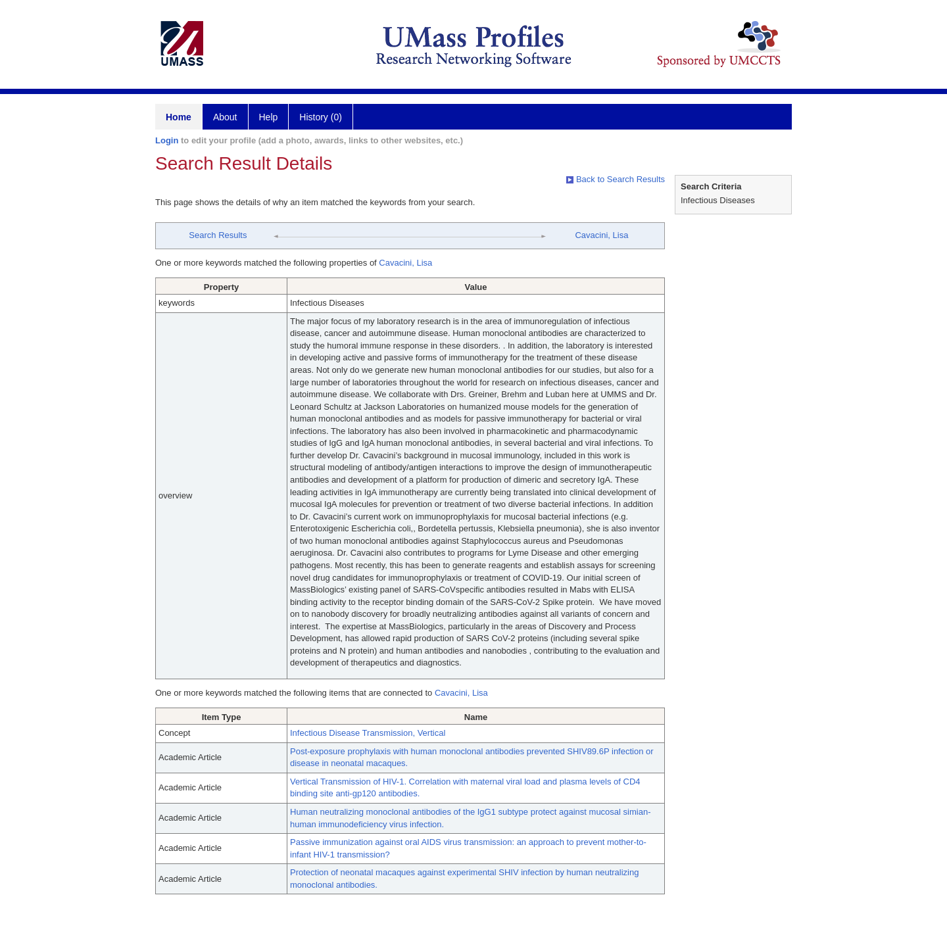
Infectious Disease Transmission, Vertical (367, 733)
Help (268, 117)
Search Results (218, 235)
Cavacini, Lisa (601, 235)
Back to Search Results (615, 179)
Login (166, 140)
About (225, 117)
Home (178, 117)
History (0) (320, 117)
